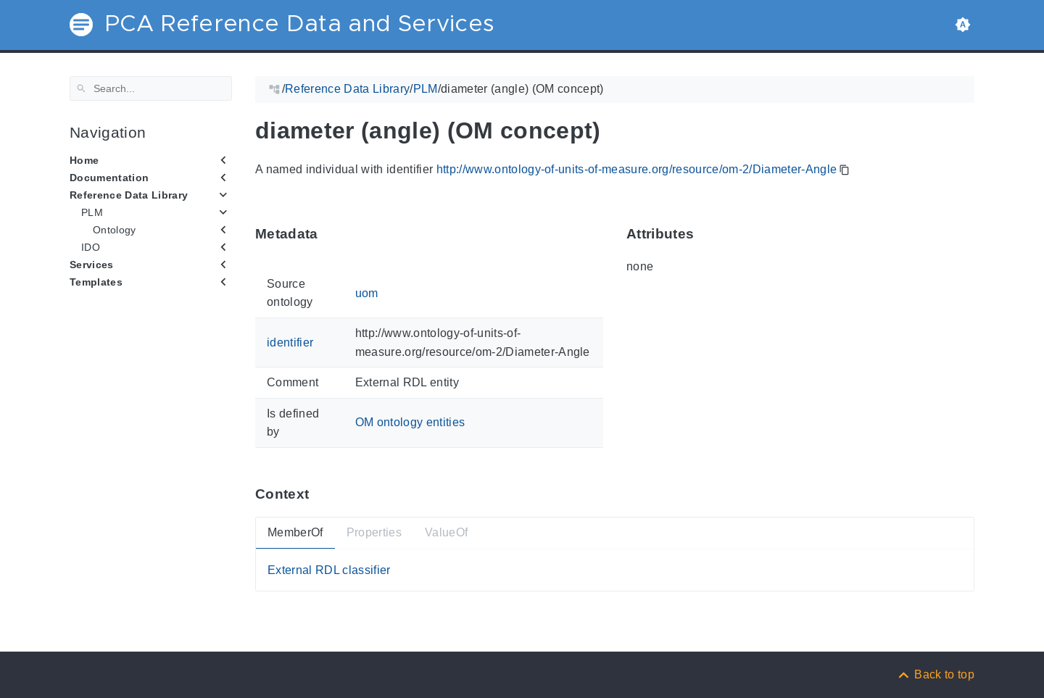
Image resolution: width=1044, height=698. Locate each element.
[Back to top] (935, 674)
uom (366, 292)
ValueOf (446, 532)
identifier (290, 342)
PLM (92, 212)
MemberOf (295, 532)
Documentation (109, 177)
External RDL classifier (329, 569)
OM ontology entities (410, 422)
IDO (90, 247)
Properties (374, 532)
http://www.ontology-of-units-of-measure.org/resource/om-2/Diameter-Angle (636, 169)
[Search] (151, 88)
